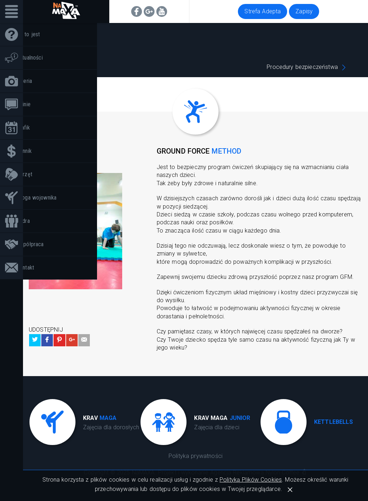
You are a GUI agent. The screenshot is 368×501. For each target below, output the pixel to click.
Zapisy (304, 11)
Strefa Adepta (262, 11)
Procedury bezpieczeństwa (302, 67)
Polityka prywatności (195, 456)
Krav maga (82, 67)
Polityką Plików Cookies (251, 479)
